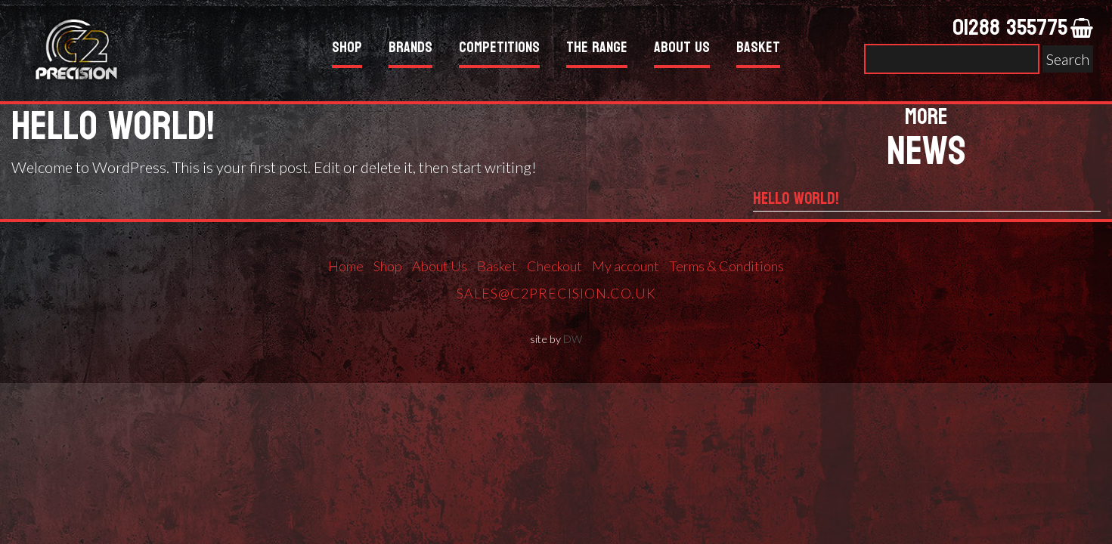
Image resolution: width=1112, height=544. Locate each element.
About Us (682, 49)
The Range (596, 49)
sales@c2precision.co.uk (556, 293)
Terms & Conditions (726, 266)
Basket (758, 49)
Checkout (554, 266)
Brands (410, 49)
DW (572, 338)
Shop (347, 49)
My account (625, 266)
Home (346, 266)
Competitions (499, 49)
